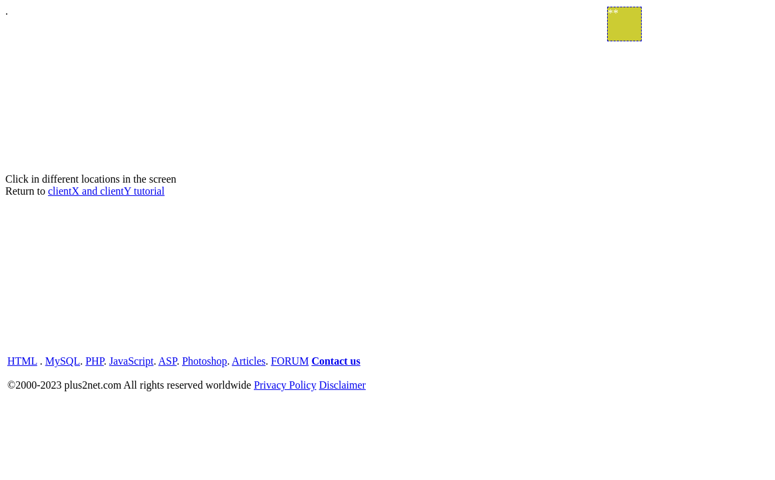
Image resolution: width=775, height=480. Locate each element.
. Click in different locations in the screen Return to (387, 199)
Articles (249, 361)
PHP (94, 361)
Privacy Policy (285, 385)
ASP (168, 361)
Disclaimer (342, 385)
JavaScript (131, 361)
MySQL (62, 361)
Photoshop (204, 361)
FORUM (290, 361)
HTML (22, 361)
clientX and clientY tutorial (106, 191)
